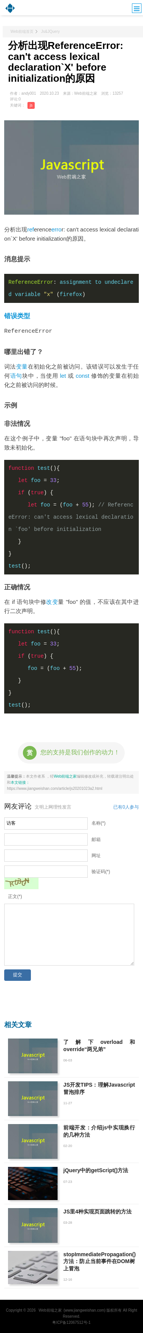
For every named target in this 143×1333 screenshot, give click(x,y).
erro (56, 229)
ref (30, 229)
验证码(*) (101, 871)
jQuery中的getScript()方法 (95, 1170)
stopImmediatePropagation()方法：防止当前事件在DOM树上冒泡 (99, 1261)
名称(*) (99, 822)
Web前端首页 (21, 31)
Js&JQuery (50, 31)
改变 (52, 601)
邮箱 (96, 839)
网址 (96, 855)
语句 (16, 375)
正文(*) (15, 896)
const (82, 375)
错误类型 (17, 316)
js (31, 105)
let (63, 375)
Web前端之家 (65, 776)
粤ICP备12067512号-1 (71, 1322)
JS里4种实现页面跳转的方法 (97, 1211)
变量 (22, 366)
